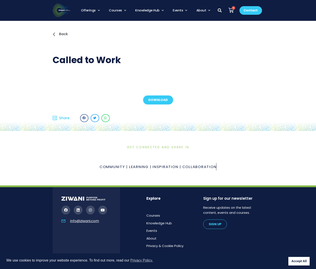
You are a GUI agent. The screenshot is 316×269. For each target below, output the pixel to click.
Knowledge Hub (149, 10)
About (203, 10)
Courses (117, 10)
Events (180, 10)
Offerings (90, 10)
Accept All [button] (299, 261)
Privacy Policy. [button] (141, 260)
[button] (219, 10)
